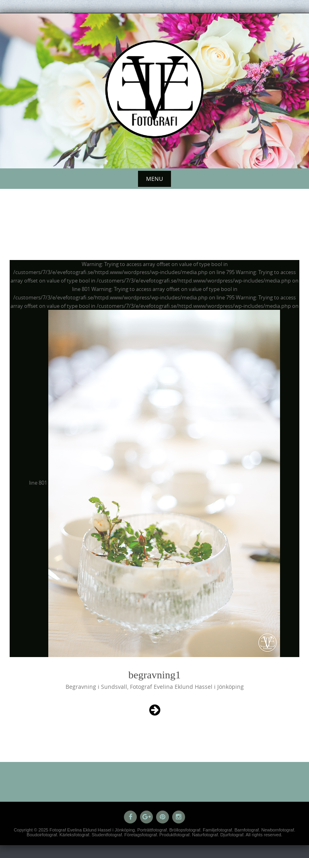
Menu (154, 178)
